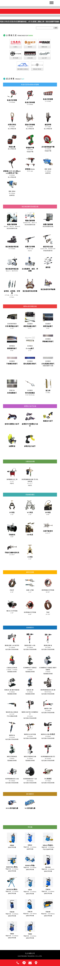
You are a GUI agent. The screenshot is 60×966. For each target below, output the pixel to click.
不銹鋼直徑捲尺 (12, 364)
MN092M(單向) (12, 889)
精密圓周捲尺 (12, 348)
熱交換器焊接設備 (12, 269)
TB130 (30, 911)
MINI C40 (48, 708)
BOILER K (48, 645)
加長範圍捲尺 (12, 393)
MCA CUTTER (11, 611)
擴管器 (48, 267)
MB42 (30, 845)
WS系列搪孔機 (30, 808)
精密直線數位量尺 (29, 326)
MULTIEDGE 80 (30, 756)
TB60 (12, 934)
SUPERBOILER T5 (48, 756)
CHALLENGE (12, 667)
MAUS (30, 47)
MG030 (48, 867)
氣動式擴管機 (12, 224)
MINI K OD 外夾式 (48, 734)
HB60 (12, 845)
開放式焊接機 (30, 124)
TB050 (48, 889)
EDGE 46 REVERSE (12, 690)
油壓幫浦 (12, 446)
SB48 (30, 889)
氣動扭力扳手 (48, 421)
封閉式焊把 (12, 124)
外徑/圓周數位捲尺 (12, 326)
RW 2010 (48, 169)
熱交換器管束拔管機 (30, 291)
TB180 (48, 912)
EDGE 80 (30, 690)
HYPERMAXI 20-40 (48, 690)
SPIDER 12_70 (12, 479)
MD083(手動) (30, 865)
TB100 (12, 912)
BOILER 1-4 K (30, 645)
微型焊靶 (48, 124)
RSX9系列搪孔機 (12, 808)
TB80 (30, 934)
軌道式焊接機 (48, 99)
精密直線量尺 (48, 326)
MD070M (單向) (12, 867)
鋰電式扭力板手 (30, 446)
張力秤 (48, 390)
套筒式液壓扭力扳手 (12, 424)
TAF (48, 612)
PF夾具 (12, 512)
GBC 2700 (30, 590)
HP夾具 (48, 512)
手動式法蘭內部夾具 (12, 552)
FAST (12, 590)
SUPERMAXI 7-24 (30, 779)
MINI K (12, 735)
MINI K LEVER (30, 734)
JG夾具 (30, 557)
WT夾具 (30, 512)
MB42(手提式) (48, 845)
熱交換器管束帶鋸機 (48, 289)
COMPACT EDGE (30, 667)
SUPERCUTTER (30, 612)
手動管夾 (12, 535)
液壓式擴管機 (48, 224)
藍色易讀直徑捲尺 (29, 364)
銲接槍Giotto (30, 169)
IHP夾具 (30, 535)
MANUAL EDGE (12, 712)
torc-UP (44, 58)
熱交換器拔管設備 (12, 246)
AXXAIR (30, 58)
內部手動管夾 (48, 531)
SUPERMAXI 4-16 (12, 779)
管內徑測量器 (30, 393)
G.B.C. (16, 47)
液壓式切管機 (30, 246)
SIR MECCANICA (22, 69)
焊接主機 (12, 147)
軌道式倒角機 (30, 102)
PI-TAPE (15, 58)
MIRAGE (44, 47)
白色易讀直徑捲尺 (48, 364)
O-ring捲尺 (30, 348)
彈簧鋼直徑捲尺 (48, 341)
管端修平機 (30, 147)
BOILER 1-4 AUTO (12, 645)
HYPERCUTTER (48, 590)
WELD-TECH (37, 69)
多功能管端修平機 (48, 147)
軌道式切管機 (12, 100)
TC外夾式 (47, 779)
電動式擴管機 (30, 220)
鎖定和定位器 (48, 246)
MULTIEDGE (12, 756)
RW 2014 (12, 191)
